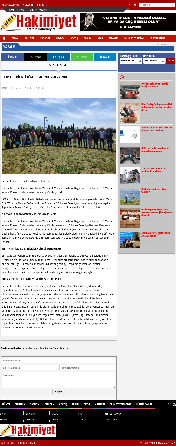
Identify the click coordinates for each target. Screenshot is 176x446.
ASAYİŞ (74, 38)
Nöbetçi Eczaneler (38, 10)
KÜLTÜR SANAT (157, 38)
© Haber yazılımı (158, 442)
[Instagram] (129, 5)
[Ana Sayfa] (4, 38)
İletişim (20, 10)
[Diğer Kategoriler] (172, 38)
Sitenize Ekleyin (26, 442)
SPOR (100, 38)
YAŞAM (59, 65)
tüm (42, 348)
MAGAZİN (113, 38)
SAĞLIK (87, 38)
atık (30, 348)
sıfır (25, 348)
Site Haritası (8, 442)
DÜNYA (15, 38)
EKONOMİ (45, 38)
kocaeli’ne (50, 348)
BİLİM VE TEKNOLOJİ (134, 38)
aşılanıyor (62, 348)
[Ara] (172, 4)
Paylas (12, 57)
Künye (11, 10)
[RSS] (135, 5)
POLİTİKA (29, 38)
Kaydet (58, 391)
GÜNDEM (60, 38)
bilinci (36, 348)
